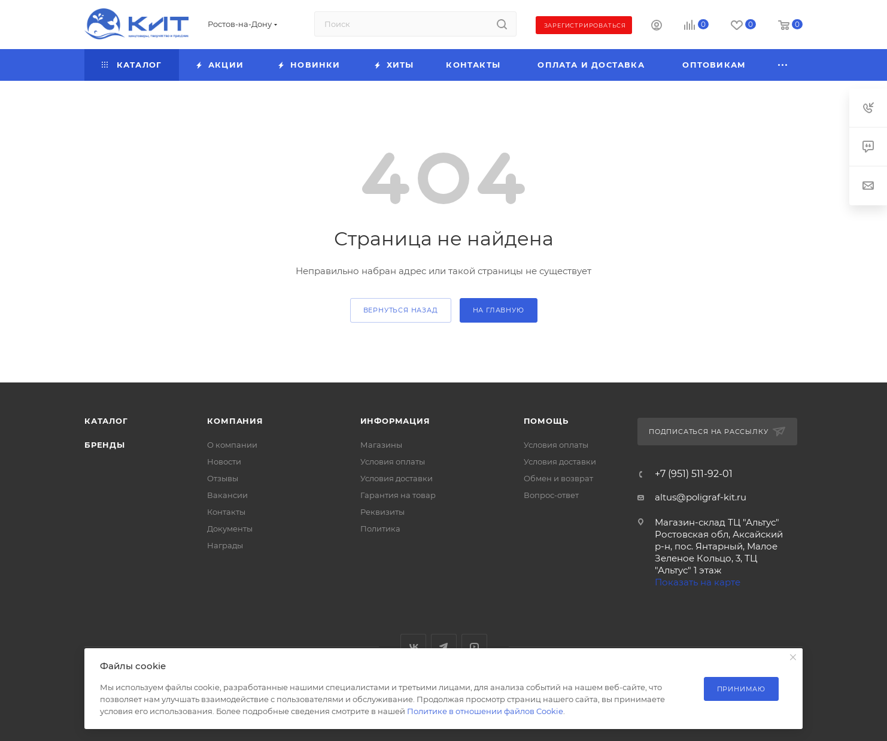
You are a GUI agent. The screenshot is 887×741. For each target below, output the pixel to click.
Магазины (381, 445)
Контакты (226, 512)
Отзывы (222, 478)
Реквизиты (382, 512)
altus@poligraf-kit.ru (700, 497)
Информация (395, 421)
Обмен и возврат (558, 478)
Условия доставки (396, 478)
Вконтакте (413, 647)
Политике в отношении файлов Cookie (485, 711)
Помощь (546, 421)
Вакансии (227, 495)
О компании (232, 445)
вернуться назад (400, 310)
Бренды (104, 445)
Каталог (106, 421)
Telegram (444, 647)
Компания (235, 421)
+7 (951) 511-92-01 (694, 474)
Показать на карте (697, 582)
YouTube (474, 647)
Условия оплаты (392, 461)
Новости (224, 461)
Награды (225, 545)
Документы (230, 528)
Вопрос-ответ (551, 495)
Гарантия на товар (398, 495)
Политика (380, 528)
